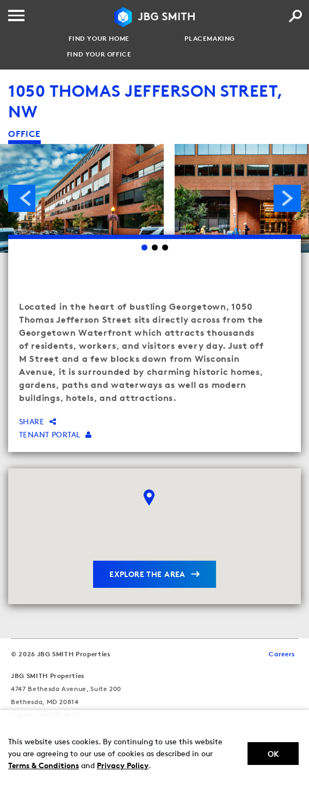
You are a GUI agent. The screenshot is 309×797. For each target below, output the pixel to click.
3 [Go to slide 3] (165, 247)
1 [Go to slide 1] (144, 247)
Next (287, 198)
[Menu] (16, 15)
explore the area (147, 574)
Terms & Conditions (43, 765)
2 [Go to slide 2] (155, 247)
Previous (21, 198)
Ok (273, 753)
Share (38, 421)
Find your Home (99, 38)
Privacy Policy (123, 765)
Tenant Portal (55, 434)
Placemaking (209, 38)
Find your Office (99, 54)
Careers (282, 654)
